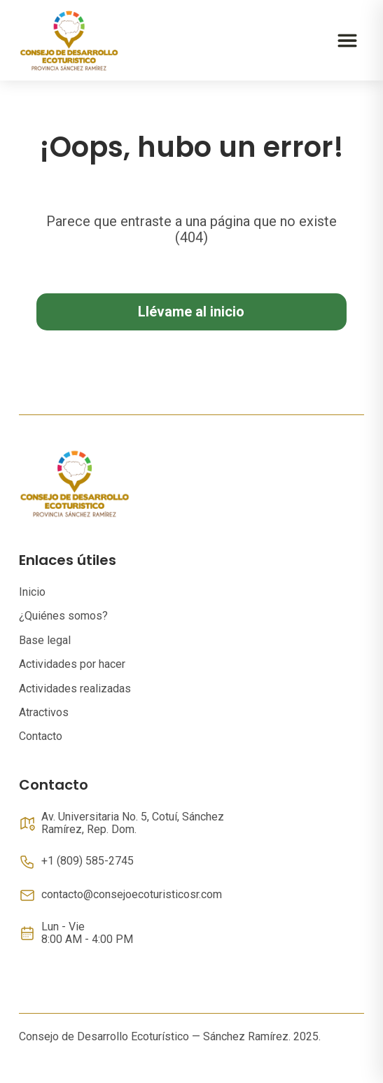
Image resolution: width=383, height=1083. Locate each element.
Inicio (32, 592)
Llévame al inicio (191, 311)
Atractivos (44, 712)
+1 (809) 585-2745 (87, 861)
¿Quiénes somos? (63, 615)
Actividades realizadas (75, 688)
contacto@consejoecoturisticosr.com (131, 894)
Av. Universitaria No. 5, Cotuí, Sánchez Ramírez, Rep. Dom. (132, 823)
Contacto (40, 736)
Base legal (45, 640)
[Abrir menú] (347, 40)
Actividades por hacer (72, 664)
